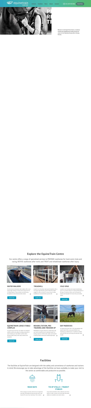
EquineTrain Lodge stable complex (18, 327)
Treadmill (38, 286)
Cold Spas (64, 286)
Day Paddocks (66, 326)
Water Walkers (14, 286)
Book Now (11, 297)
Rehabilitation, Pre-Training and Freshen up (45, 327)
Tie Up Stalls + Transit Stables (58, 388)
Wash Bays (32, 387)
